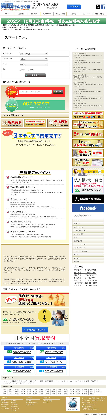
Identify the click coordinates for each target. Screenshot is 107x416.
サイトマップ (15, 408)
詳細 (31, 348)
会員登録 (21, 14)
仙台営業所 (19, 367)
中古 (31, 69)
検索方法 (34, 14)
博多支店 (85, 275)
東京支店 (85, 270)
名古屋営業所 (51, 367)
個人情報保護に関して (32, 403)
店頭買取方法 (5, 403)
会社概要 (28, 401)
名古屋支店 (85, 283)
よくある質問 (60, 14)
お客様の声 (14, 406)
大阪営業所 (51, 348)
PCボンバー (46, 403)
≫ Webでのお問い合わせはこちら (39, 107)
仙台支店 (85, 280)
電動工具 (93, 381)
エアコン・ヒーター (61, 381)
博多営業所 (19, 358)
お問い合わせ (99, 14)
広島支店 (85, 286)
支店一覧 (86, 14)
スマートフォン (20, 383)
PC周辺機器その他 (15, 381)
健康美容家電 (49, 381)
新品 (23, 69)
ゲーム (36, 381)
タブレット (30, 383)
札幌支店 (84, 278)
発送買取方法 (5, 404)
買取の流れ (47, 14)
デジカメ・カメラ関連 (75, 381)
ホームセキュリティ (8, 383)
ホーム (7, 14)
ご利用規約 (14, 404)
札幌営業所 (51, 358)
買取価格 (13, 401)
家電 (41, 381)
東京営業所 (19, 348)
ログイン (88, 7)
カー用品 (86, 381)
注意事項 (73, 14)
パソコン (5, 381)
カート (102, 1)
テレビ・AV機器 (27, 381)
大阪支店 (85, 273)
